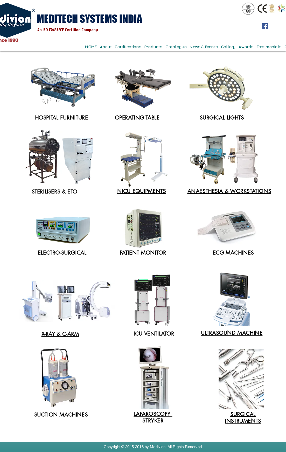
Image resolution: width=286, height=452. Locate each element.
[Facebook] (265, 26)
